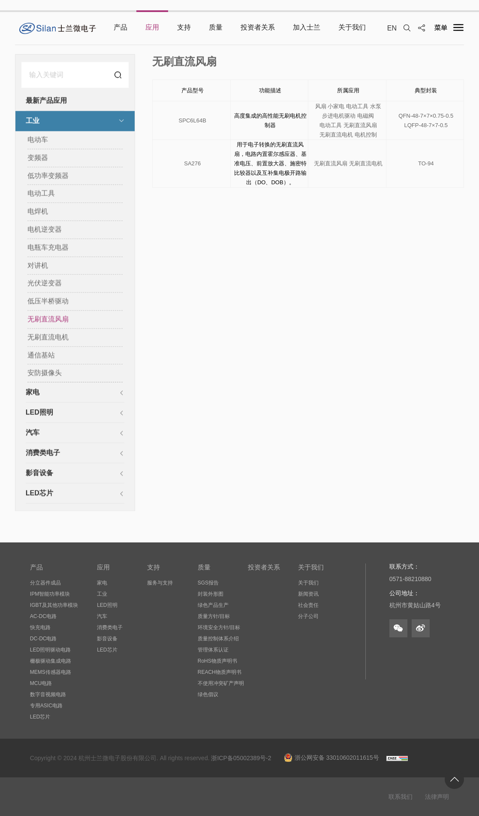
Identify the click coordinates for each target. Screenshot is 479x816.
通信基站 (41, 355)
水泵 (375, 107)
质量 (204, 567)
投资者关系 (264, 567)
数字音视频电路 (48, 694)
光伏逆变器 (44, 283)
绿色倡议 (208, 694)
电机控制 (366, 135)
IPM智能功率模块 (50, 594)
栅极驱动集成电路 (50, 661)
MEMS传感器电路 (50, 672)
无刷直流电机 (48, 337)
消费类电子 (43, 453)
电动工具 (41, 194)
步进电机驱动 (338, 116)
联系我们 (401, 796)
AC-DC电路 (43, 616)
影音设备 (39, 473)
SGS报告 (208, 583)
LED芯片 (39, 493)
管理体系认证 (213, 650)
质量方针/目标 (214, 616)
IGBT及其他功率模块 (54, 605)
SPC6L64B (192, 121)
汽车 (32, 433)
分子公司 (308, 616)
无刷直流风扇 (48, 319)
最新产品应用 (46, 101)
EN (392, 28)
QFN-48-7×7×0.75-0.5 (425, 116)
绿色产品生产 (213, 605)
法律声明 (437, 796)
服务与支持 (160, 583)
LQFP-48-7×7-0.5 (426, 126)
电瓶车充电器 (48, 248)
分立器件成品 (45, 583)
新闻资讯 (308, 594)
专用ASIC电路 (46, 706)
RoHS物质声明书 (217, 661)
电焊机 (37, 212)
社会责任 (308, 605)
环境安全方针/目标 (219, 627)
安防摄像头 (44, 373)
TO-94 (426, 164)
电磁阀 (365, 116)
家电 (32, 392)
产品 (36, 567)
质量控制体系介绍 (218, 639)
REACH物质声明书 (219, 672)
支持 (153, 567)
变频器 (37, 158)
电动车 (37, 140)
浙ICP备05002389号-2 (241, 758)
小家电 (336, 107)
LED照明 (39, 413)
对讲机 (37, 265)
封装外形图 (210, 594)
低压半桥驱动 (48, 301)
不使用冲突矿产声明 (221, 683)
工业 (32, 121)
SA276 (192, 164)
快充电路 (40, 627)
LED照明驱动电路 (50, 650)
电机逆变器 (44, 230)
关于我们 (311, 567)
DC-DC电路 (43, 639)
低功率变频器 (48, 176)
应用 (103, 567)
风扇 (320, 107)
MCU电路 (41, 683)
